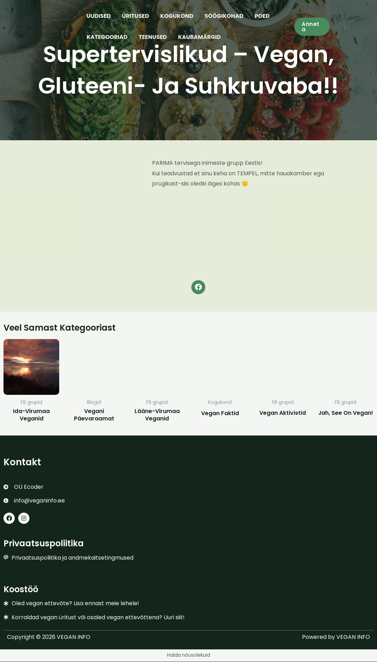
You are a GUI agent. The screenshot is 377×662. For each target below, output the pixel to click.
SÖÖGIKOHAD (224, 16)
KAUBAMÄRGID (199, 37)
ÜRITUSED (135, 16)
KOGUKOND (176, 16)
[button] (312, 27)
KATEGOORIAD (107, 37)
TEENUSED (153, 37)
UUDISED (99, 16)
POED (262, 16)
